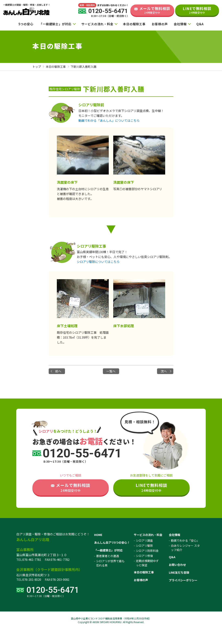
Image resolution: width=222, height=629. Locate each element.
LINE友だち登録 (179, 572)
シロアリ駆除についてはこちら (98, 261)
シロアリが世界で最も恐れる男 (110, 563)
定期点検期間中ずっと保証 (147, 563)
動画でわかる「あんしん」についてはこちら (109, 120)
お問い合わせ (177, 565)
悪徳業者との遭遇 (107, 556)
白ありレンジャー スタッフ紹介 (185, 547)
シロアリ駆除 (144, 545)
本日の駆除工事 (134, 24)
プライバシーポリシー (183, 580)
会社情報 (180, 24)
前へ (58, 371)
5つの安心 (26, 24)
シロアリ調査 (144, 540)
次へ (164, 371)
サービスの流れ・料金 (97, 24)
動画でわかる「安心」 (185, 540)
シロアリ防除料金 (147, 551)
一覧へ (110, 371)
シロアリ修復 (144, 556)
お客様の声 (160, 24)
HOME (98, 535)
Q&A (199, 24)
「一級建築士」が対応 (55, 24)
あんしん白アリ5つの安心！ (112, 542)
